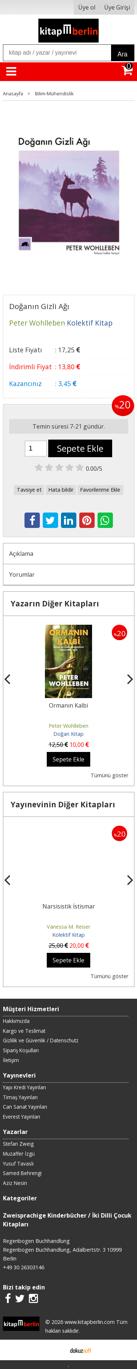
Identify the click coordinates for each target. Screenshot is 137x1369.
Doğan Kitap (68, 733)
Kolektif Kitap (68, 934)
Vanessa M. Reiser (68, 926)
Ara (123, 54)
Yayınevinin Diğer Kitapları (63, 804)
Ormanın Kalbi (68, 705)
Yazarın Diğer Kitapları (55, 603)
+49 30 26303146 (23, 1267)
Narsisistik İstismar (68, 906)
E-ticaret (56, 1350)
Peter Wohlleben (68, 725)
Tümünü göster (109, 775)
